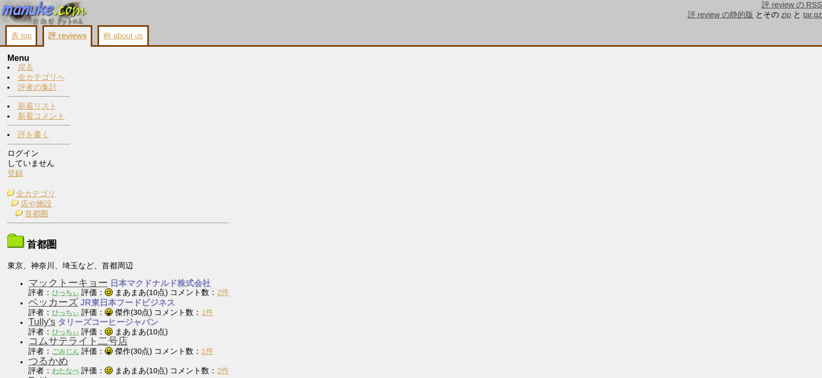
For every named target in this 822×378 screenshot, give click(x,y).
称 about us (123, 36)
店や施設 (109, 69)
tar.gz (812, 14)
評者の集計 (37, 87)
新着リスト (37, 106)
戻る (26, 68)
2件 (296, 157)
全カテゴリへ (41, 78)
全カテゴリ (109, 59)
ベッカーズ (127, 167)
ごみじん (139, 216)
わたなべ (139, 236)
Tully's (115, 186)
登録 (15, 174)
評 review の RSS (792, 5)
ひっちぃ (139, 158)
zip (786, 14)
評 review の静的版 (721, 14)
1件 (281, 177)
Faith (112, 245)
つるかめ (122, 226)
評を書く (33, 135)
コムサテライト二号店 (151, 206)
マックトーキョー (141, 147)
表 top (21, 36)
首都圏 (110, 79)
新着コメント (41, 116)
